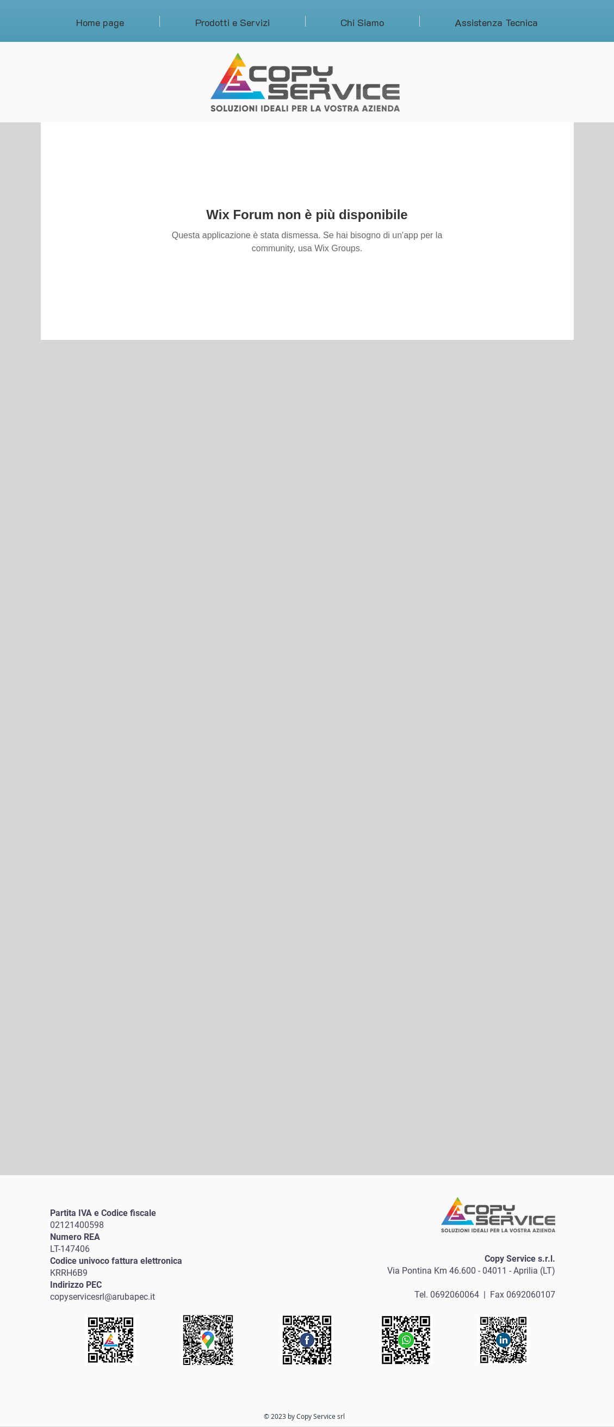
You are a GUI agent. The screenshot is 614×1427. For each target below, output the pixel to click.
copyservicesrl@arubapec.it (102, 1297)
